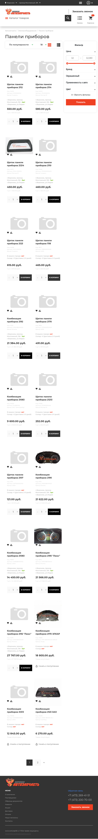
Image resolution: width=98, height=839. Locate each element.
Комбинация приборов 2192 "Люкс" (19, 632)
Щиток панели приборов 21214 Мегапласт (15, 164)
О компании (10, 794)
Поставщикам (10, 798)
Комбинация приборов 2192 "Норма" (15, 320)
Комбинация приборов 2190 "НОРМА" (44, 476)
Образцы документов (13, 801)
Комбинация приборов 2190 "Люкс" (48, 554)
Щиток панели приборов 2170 (44, 320)
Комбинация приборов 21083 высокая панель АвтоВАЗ (16, 554)
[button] (20, 44)
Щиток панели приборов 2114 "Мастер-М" (44, 86)
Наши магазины (11, 818)
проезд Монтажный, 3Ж (28, 3)
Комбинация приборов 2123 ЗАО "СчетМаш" (46, 711)
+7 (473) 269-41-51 (79, 795)
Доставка (8, 811)
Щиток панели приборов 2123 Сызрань (15, 242)
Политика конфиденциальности (18, 834)
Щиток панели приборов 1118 (44, 242)
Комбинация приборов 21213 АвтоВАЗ (15, 711)
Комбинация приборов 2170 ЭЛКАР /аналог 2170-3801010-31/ (48, 633)
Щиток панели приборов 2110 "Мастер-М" (44, 164)
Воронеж (11, 3)
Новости (8, 804)
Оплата (8, 814)
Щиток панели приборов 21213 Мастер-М (44, 398)
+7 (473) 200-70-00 (80, 799)
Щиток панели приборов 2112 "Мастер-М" (15, 86)
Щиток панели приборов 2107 (15, 476)
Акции (7, 808)
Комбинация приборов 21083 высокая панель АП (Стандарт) (18, 398)
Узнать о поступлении (47, 666)
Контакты (9, 821)
